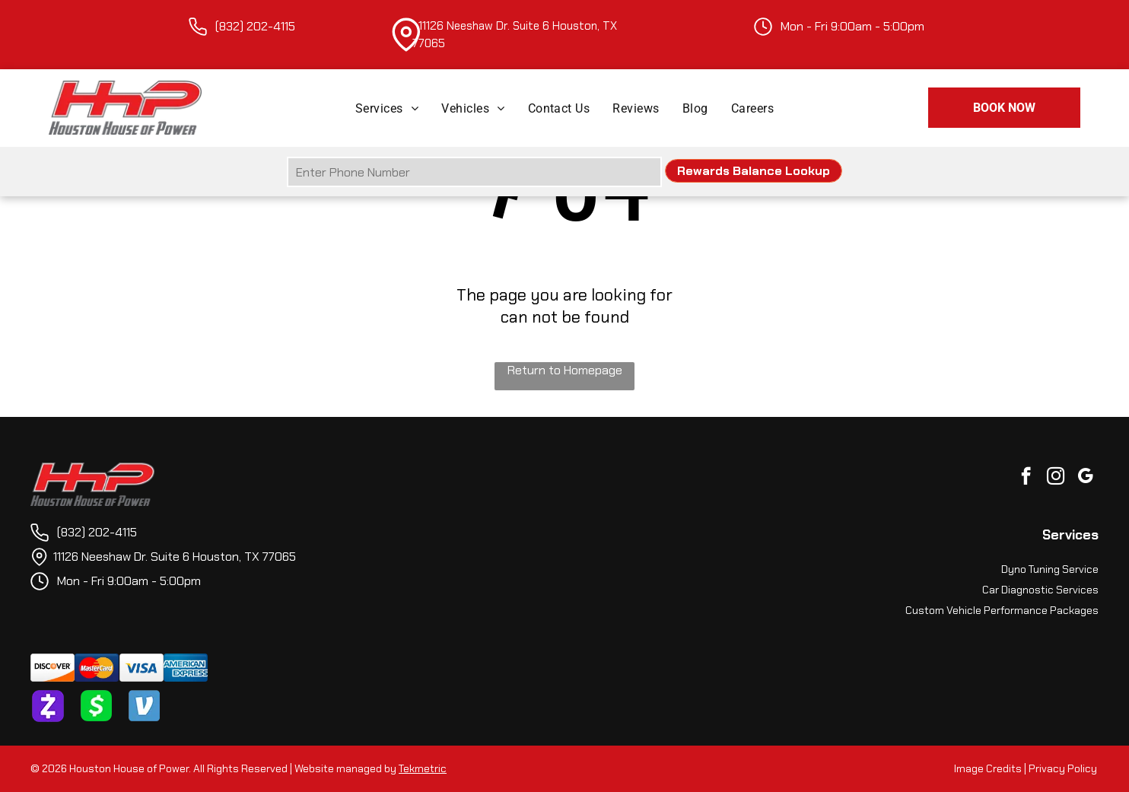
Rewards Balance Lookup (753, 171)
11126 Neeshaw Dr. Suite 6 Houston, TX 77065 (174, 557)
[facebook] (1026, 478)
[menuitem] (387, 108)
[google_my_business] (1085, 478)
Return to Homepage (564, 370)
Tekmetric (423, 768)
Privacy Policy (1063, 768)
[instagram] (1055, 478)
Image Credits (988, 768)
